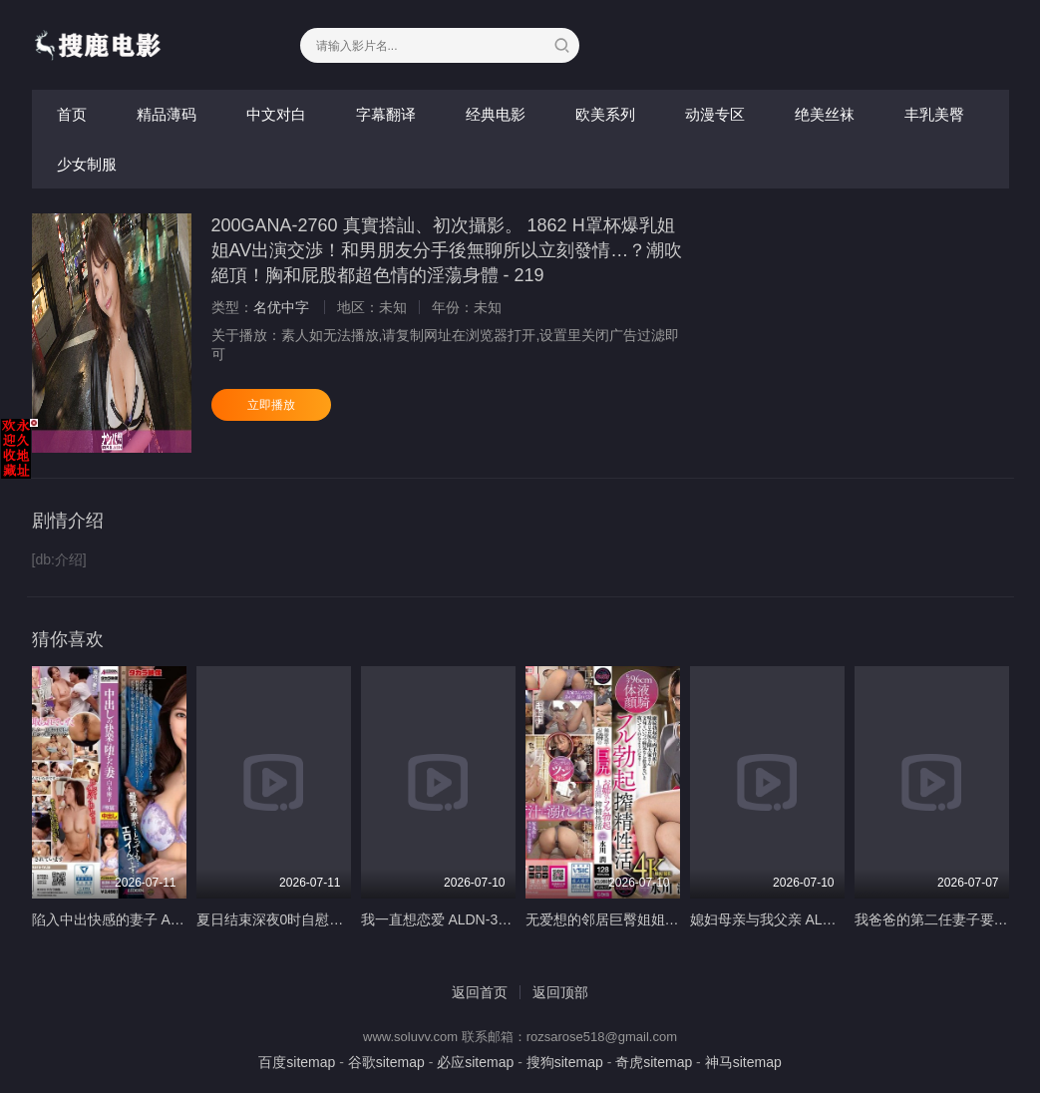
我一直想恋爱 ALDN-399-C (444, 919)
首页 (72, 114)
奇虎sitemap (653, 1062)
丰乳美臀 (934, 114)
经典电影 (495, 114)
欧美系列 (605, 114)
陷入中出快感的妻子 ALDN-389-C (136, 919)
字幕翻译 (386, 114)
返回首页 (480, 992)
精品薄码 (166, 114)
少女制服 (87, 164)
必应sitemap (475, 1062)
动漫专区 (715, 114)
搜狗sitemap (564, 1062)
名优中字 (281, 307)
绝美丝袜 (825, 114)
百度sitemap (296, 1062)
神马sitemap (743, 1062)
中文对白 (276, 114)
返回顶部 (560, 992)
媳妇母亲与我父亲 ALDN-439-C (787, 919)
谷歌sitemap (386, 1062)
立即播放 (271, 405)
